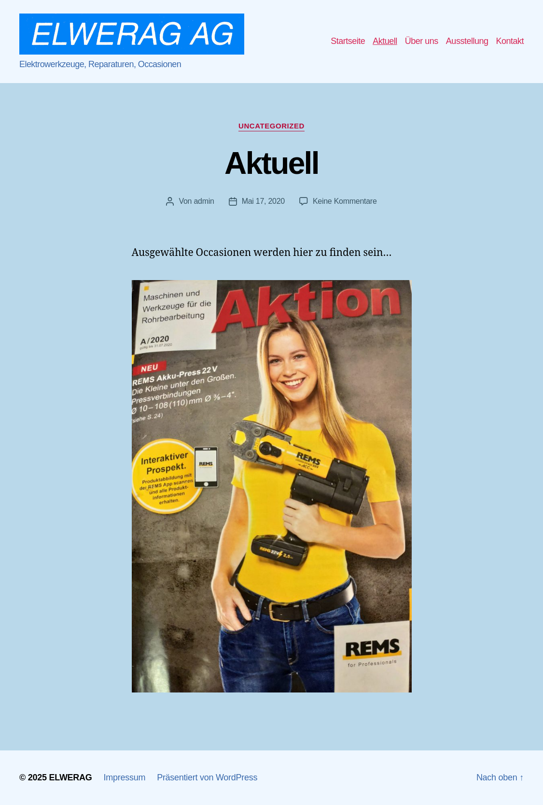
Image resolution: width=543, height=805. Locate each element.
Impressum (125, 777)
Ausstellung (467, 41)
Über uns (421, 41)
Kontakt (510, 41)
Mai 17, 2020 (263, 201)
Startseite (348, 41)
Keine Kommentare (345, 201)
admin (204, 201)
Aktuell (385, 41)
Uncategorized (271, 126)
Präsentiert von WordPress (207, 777)
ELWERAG (70, 777)
